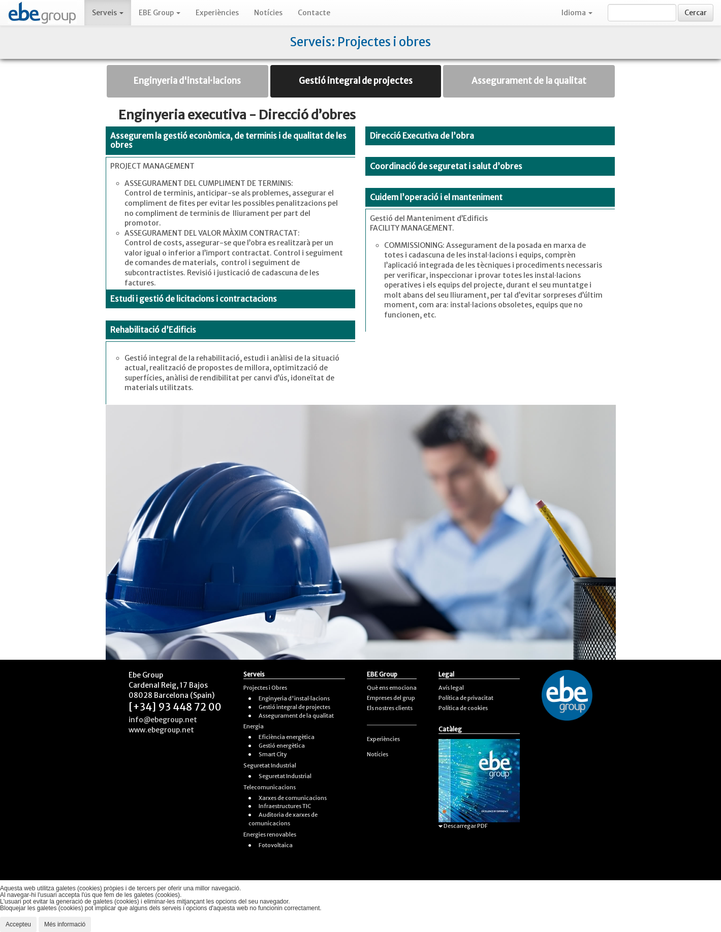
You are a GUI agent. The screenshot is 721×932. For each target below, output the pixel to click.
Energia (253, 726)
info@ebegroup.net (163, 719)
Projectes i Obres (265, 687)
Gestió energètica (282, 745)
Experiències (217, 12)
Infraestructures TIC (285, 806)
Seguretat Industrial (269, 765)
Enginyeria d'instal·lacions (187, 80)
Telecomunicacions (269, 787)
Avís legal (451, 687)
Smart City (273, 754)
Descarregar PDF (463, 825)
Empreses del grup (391, 697)
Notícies (268, 12)
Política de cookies (463, 708)
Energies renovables (269, 834)
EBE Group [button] (159, 12)
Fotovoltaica (276, 845)
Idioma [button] (576, 12)
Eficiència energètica (287, 737)
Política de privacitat (465, 697)
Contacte (314, 12)
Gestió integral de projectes (356, 80)
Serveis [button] (107, 12)
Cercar (695, 12)
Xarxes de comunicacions (293, 797)
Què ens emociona (392, 687)
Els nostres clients (390, 708)
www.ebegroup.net (161, 729)
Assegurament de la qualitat (529, 80)
